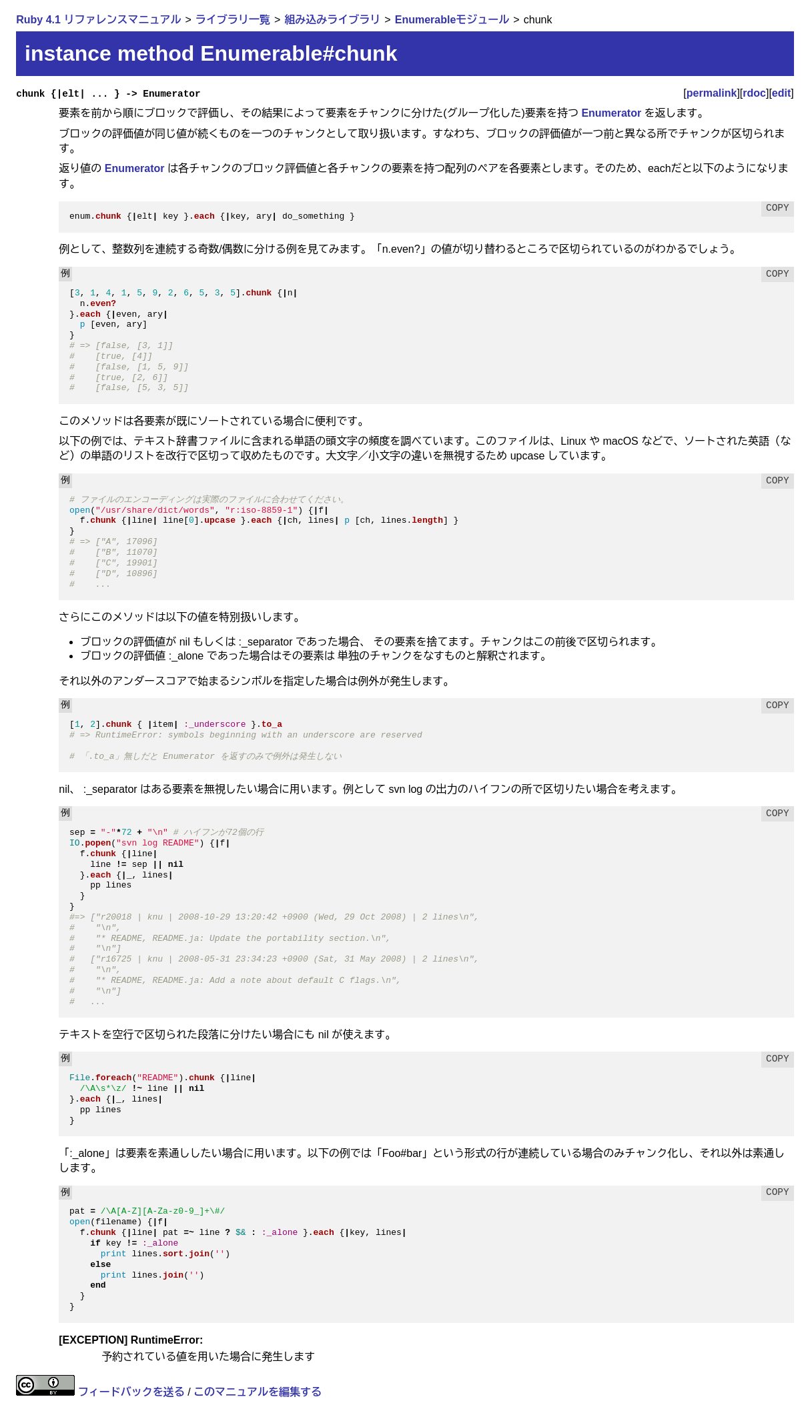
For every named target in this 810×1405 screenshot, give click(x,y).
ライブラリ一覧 (232, 19)
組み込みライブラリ (332, 19)
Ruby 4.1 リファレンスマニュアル (98, 19)
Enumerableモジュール (452, 19)
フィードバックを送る (131, 1392)
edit (781, 93)
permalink (712, 93)
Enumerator (611, 113)
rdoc (754, 93)
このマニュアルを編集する (257, 1392)
